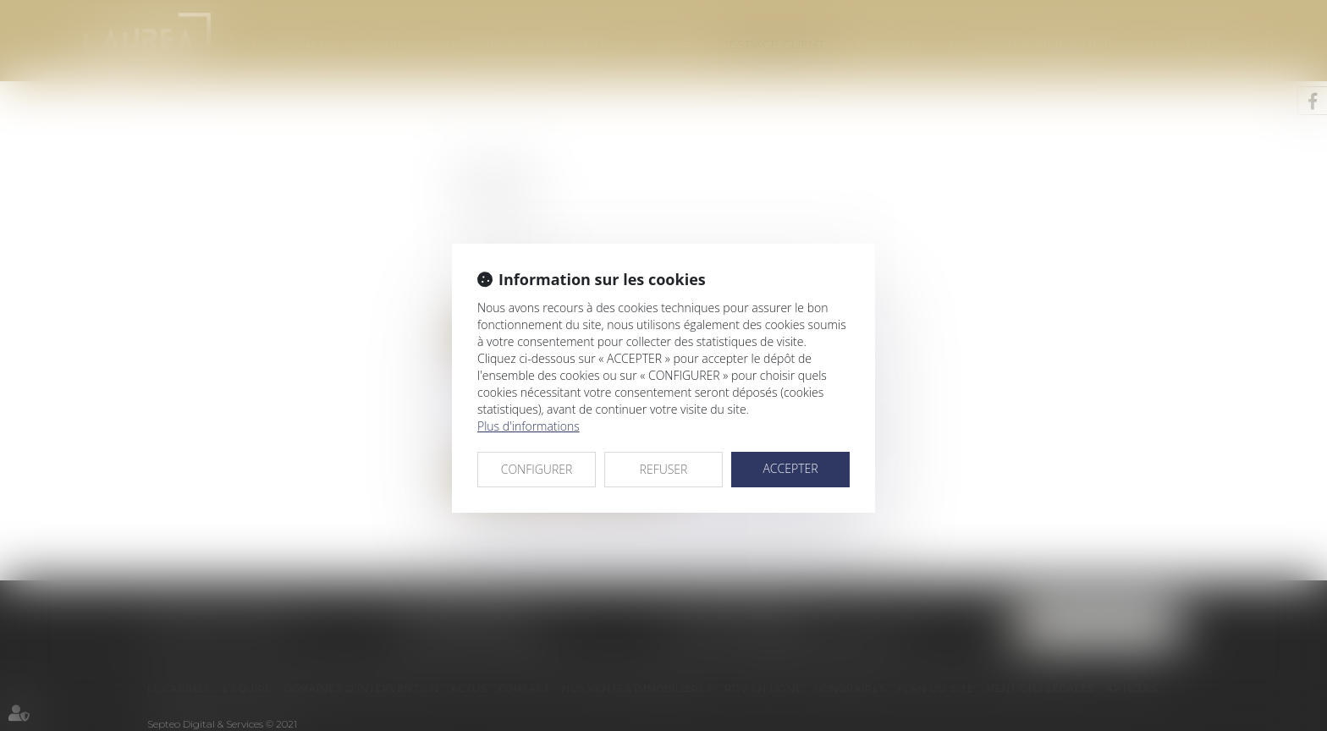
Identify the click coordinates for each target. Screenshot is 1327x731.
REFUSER (664, 469)
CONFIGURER (537, 469)
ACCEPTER (790, 468)
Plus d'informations (528, 426)
